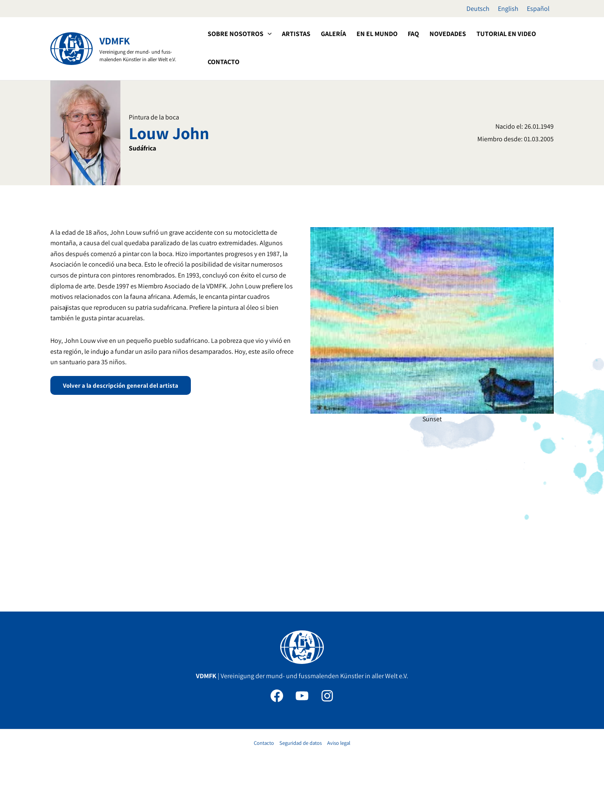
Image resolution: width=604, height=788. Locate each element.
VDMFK (114, 40)
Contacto (264, 743)
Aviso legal (338, 743)
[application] (267, 34)
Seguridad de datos (300, 743)
